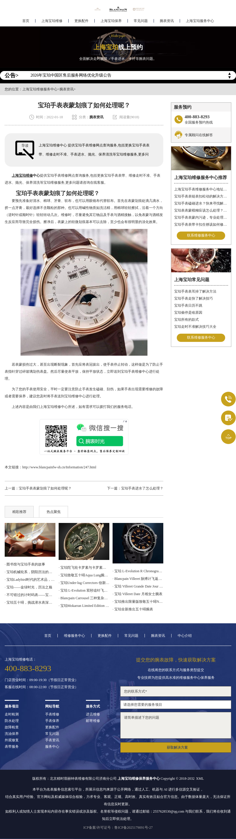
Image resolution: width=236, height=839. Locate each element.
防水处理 (12, 720)
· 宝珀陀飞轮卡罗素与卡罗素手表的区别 (84, 567)
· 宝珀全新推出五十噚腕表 (133, 609)
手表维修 (52, 714)
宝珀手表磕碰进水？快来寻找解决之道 (201, 203)
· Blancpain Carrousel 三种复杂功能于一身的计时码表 (84, 598)
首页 (25, 22)
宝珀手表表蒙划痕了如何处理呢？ (45, 488)
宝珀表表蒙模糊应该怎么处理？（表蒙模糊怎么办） (201, 210)
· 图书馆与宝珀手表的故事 (25, 564)
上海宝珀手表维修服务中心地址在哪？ (201, 189)
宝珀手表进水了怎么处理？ (142, 488)
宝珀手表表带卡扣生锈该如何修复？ (201, 224)
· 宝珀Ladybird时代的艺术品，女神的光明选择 (30, 580)
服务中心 (52, 746)
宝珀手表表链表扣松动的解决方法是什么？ (201, 196)
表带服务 (12, 746)
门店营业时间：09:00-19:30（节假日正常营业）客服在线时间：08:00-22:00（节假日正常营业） (41, 683)
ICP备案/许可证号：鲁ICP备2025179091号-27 (118, 828)
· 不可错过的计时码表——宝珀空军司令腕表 (30, 595)
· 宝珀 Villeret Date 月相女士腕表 (137, 594)
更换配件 (81, 22)
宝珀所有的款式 (186, 320)
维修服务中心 (74, 635)
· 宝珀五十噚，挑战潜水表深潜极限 (30, 602)
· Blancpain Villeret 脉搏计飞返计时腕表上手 (138, 579)
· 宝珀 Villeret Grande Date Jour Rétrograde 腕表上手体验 (138, 586)
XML (200, 778)
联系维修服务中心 (201, 236)
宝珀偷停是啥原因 (188, 312)
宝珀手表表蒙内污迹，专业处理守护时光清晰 (201, 217)
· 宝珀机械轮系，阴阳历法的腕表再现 (30, 572)
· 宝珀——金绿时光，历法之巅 (28, 587)
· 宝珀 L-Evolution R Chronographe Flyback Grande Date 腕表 (138, 571)
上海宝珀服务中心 (200, 22)
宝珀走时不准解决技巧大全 (195, 327)
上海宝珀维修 (51, 22)
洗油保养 (12, 733)
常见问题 (141, 22)
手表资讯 (52, 740)
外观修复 (12, 740)
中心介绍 (185, 635)
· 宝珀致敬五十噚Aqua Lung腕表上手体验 (84, 575)
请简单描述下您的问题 (175, 725)
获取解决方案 (177, 747)
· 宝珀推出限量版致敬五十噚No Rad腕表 (138, 602)
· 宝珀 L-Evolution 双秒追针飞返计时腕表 (84, 590)
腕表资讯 (167, 22)
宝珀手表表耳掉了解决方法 (195, 291)
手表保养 (52, 720)
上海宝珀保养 (111, 22)
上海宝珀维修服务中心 (39, 89)
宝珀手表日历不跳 (188, 305)
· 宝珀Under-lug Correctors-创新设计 (84, 583)
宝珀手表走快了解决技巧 (193, 298)
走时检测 (12, 714)
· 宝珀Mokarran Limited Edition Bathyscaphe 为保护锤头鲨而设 (84, 606)
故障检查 (12, 727)
